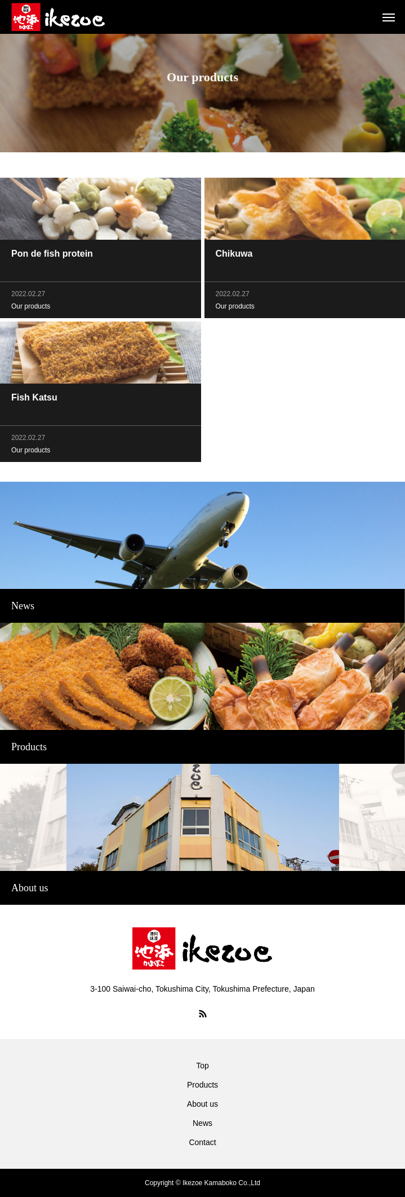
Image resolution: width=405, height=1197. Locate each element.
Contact (202, 1142)
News (202, 1123)
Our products (30, 308)
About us (202, 1104)
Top (202, 1066)
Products (202, 1085)
